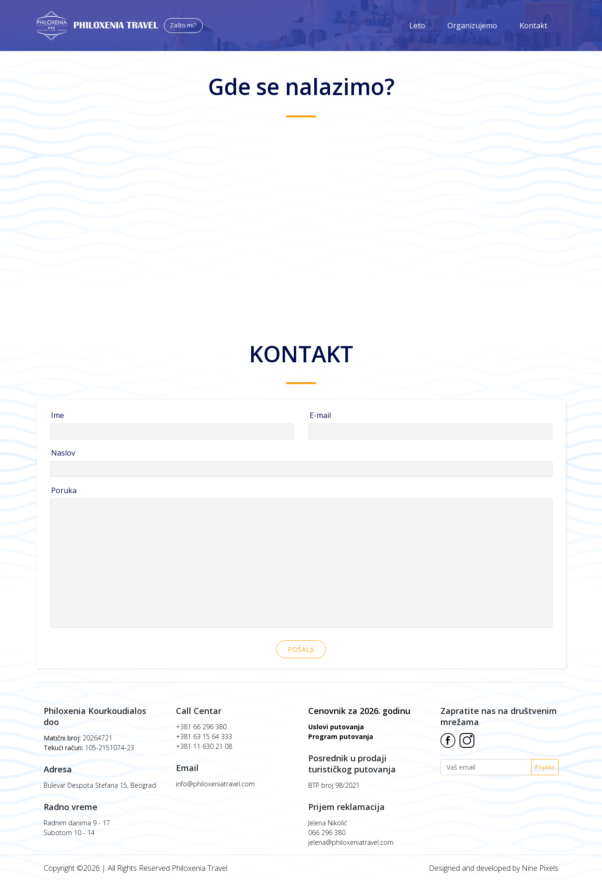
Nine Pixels (540, 868)
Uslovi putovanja (336, 726)
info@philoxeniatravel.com (215, 783)
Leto (417, 25)
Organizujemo (472, 25)
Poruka (64, 490)
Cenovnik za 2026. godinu (359, 710)
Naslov (63, 453)
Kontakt (533, 25)
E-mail (320, 415)
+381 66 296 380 (201, 726)
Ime (57, 415)
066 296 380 (326, 832)
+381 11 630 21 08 (204, 746)
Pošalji (301, 649)
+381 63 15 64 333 (204, 736)
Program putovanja (340, 736)
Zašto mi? (183, 25)
